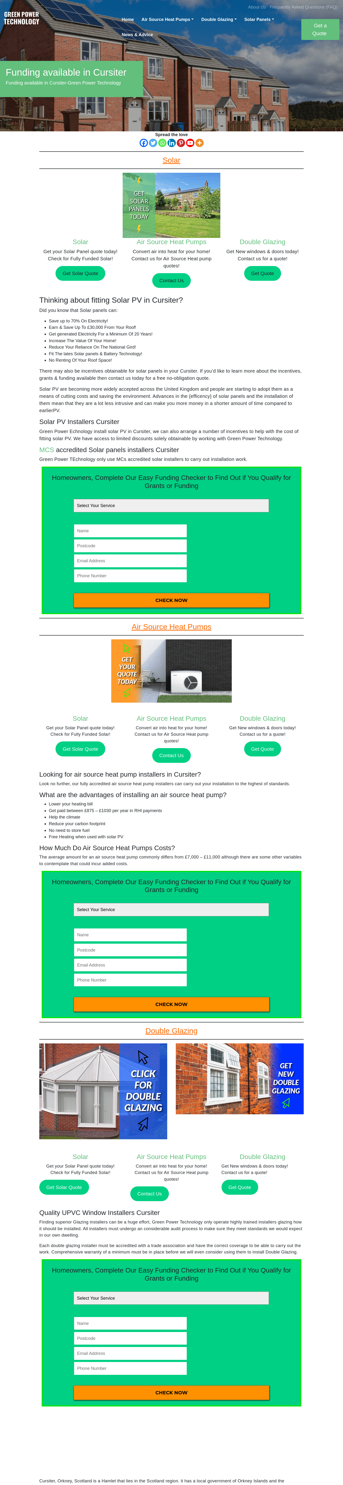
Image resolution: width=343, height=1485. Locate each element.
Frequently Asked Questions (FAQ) (304, 7)
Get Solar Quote (80, 273)
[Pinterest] (181, 143)
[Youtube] (190, 143)
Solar (80, 242)
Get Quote (262, 273)
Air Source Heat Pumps (165, 19)
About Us (257, 7)
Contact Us (171, 280)
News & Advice (137, 34)
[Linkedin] (171, 143)
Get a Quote (319, 29)
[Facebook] (144, 143)
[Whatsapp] (162, 143)
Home (128, 19)
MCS (46, 450)
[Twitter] (153, 143)
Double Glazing (217, 19)
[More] (199, 143)
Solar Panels (257, 19)
